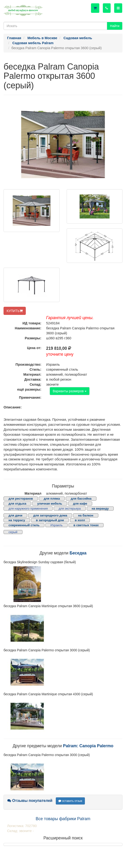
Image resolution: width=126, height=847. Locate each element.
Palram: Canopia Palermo (88, 745)
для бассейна (81, 498)
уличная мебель (49, 503)
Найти (114, 26)
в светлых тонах (86, 525)
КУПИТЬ (15, 311)
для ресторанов (21, 498)
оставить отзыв (70, 801)
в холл (80, 520)
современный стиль (24, 525)
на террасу (17, 520)
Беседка (78, 553)
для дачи (15, 515)
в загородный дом (50, 520)
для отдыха (17, 503)
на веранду (100, 508)
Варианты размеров (70, 391)
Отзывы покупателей (29, 801)
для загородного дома (50, 515)
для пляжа (52, 498)
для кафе (80, 503)
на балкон (85, 515)
